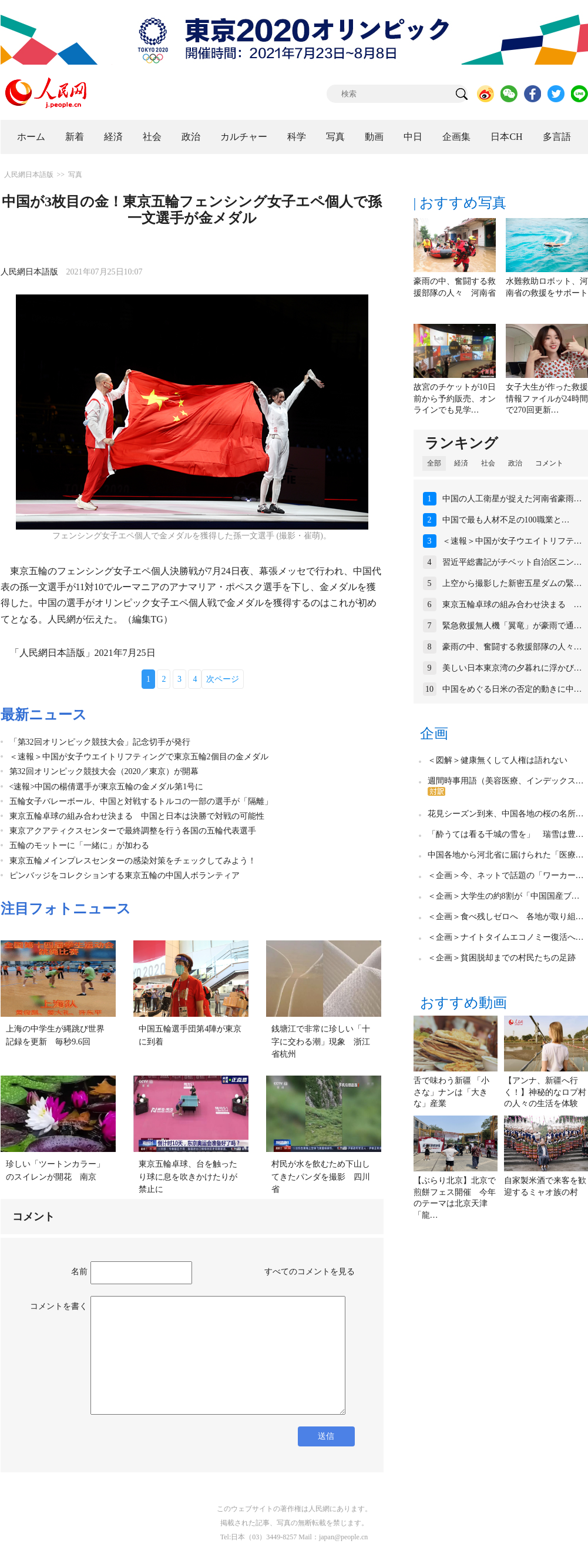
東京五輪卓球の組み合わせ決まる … (512, 604)
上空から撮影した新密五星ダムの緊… (512, 583)
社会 (152, 137)
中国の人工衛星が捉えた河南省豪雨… (512, 498)
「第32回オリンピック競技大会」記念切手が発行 (99, 742)
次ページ (222, 679)
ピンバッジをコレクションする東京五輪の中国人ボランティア (124, 875)
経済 (113, 137)
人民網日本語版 (28, 174)
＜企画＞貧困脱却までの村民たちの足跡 (502, 957)
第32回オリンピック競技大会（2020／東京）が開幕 (104, 771)
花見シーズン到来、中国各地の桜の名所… (506, 813)
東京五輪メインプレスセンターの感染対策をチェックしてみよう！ (132, 860)
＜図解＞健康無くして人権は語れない (497, 760)
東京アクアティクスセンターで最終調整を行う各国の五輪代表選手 (132, 830)
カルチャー (243, 137)
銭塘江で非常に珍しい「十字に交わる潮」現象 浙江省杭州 (320, 1041)
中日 (413, 137)
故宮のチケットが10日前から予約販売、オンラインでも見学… (455, 398)
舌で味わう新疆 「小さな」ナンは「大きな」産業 (452, 1092)
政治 (191, 137)
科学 (296, 137)
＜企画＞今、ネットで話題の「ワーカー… (506, 875)
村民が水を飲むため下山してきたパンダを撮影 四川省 (320, 1177)
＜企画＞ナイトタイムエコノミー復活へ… (506, 937)
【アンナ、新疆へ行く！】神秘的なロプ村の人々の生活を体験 (545, 1092)
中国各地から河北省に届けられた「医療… (506, 854)
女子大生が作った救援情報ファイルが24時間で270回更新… (547, 398)
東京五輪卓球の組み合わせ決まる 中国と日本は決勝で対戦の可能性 (136, 816)
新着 (74, 137)
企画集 (456, 137)
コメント (549, 463)
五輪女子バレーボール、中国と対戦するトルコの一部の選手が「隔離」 (141, 801)
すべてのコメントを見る (309, 1271)
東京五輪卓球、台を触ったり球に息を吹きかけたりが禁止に (188, 1177)
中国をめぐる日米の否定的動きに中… (512, 689)
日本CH (506, 137)
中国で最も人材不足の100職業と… (506, 519)
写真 (335, 137)
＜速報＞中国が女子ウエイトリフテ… (512, 541)
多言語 (557, 137)
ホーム (31, 137)
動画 (374, 137)
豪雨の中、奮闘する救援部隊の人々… (512, 646)
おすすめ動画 (463, 1002)
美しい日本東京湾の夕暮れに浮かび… (512, 668)
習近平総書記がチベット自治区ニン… (512, 562)
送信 (326, 1436)
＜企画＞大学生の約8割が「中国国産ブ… (504, 896)
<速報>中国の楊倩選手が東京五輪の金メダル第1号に (106, 786)
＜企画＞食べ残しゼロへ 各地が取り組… (506, 916)
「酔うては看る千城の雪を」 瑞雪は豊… (506, 834)
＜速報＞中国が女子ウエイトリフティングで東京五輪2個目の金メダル (138, 756)
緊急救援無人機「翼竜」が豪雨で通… (512, 625)
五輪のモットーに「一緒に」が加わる (83, 845)
